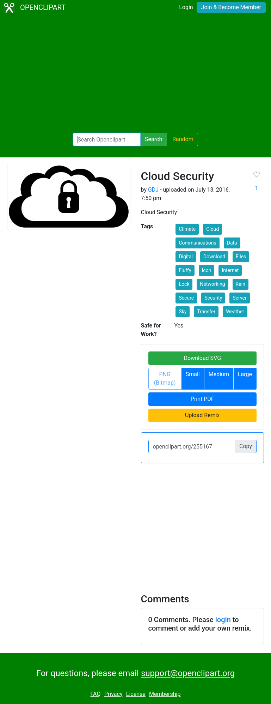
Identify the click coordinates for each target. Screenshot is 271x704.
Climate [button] (187, 229)
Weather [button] (235, 311)
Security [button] (213, 298)
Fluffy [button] (185, 270)
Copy (245, 446)
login (223, 619)
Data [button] (232, 243)
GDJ (153, 189)
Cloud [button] (212, 229)
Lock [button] (184, 284)
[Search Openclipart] (107, 139)
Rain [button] (240, 284)
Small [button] (193, 374)
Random (182, 139)
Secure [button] (186, 298)
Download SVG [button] (202, 358)
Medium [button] (219, 374)
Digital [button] (185, 256)
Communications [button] (197, 243)
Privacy (113, 694)
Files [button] (241, 256)
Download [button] (214, 256)
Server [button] (239, 298)
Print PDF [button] (202, 399)
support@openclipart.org (188, 673)
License (136, 694)
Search (153, 139)
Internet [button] (230, 270)
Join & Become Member (231, 7)
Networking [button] (212, 284)
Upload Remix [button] (202, 415)
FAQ (96, 694)
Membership (164, 694)
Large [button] (245, 374)
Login (186, 7)
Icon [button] (206, 270)
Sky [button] (182, 311)
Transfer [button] (206, 311)
